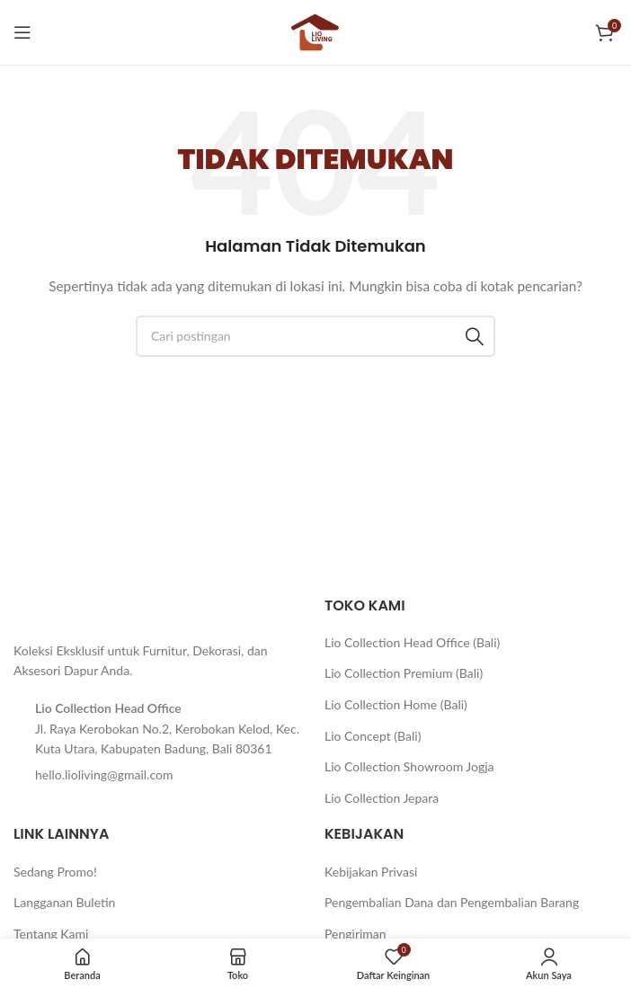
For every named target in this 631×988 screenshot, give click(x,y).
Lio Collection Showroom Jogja (409, 766)
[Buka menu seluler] (22, 32)
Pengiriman (355, 933)
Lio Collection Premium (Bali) (403, 673)
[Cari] (315, 336)
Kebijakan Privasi (370, 871)
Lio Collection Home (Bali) (395, 704)
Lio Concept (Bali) (372, 735)
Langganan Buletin (64, 902)
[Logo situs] (315, 31)
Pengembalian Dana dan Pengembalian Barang (451, 902)
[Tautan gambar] (58, 607)
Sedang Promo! (55, 871)
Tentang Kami (50, 933)
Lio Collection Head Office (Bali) (412, 642)
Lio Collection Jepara (381, 798)
